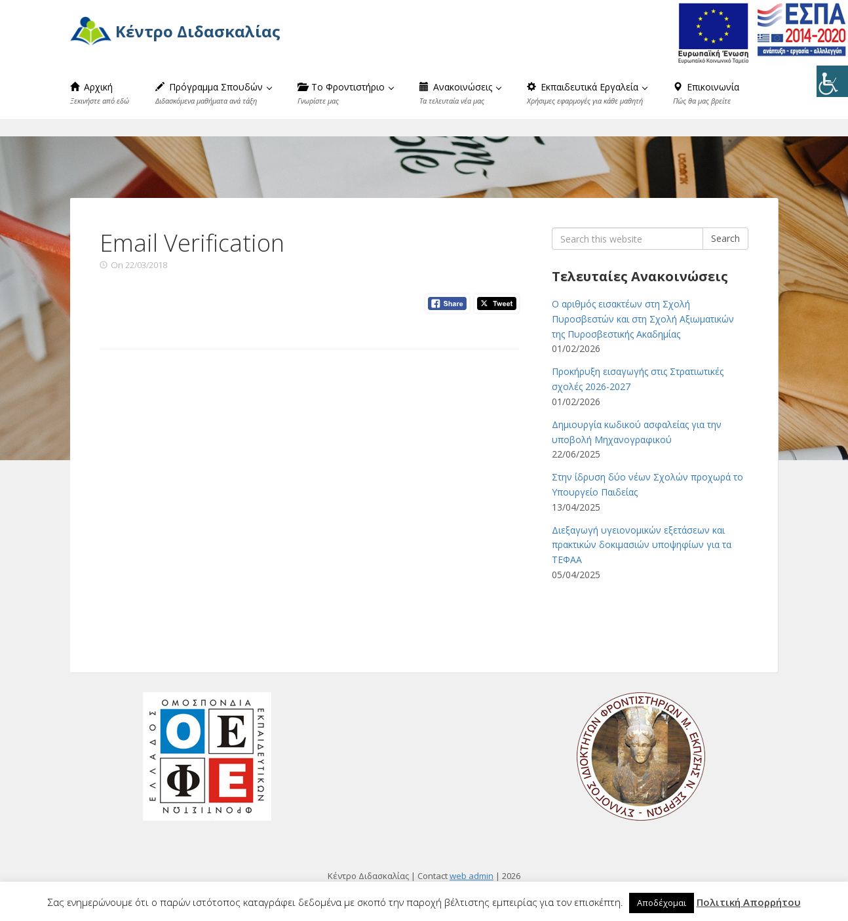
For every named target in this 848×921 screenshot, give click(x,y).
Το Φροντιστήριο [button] (346, 93)
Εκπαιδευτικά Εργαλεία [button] (587, 93)
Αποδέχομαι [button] (661, 903)
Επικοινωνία (706, 93)
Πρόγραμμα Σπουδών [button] (213, 93)
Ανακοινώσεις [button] (460, 93)
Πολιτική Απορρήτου (749, 902)
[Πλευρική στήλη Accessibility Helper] (832, 81)
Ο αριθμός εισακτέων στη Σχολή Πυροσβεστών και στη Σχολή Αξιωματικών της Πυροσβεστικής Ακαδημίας (643, 319)
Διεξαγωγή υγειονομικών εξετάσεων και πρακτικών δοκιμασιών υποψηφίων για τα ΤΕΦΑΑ (641, 545)
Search (725, 238)
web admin (471, 876)
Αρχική (99, 93)
